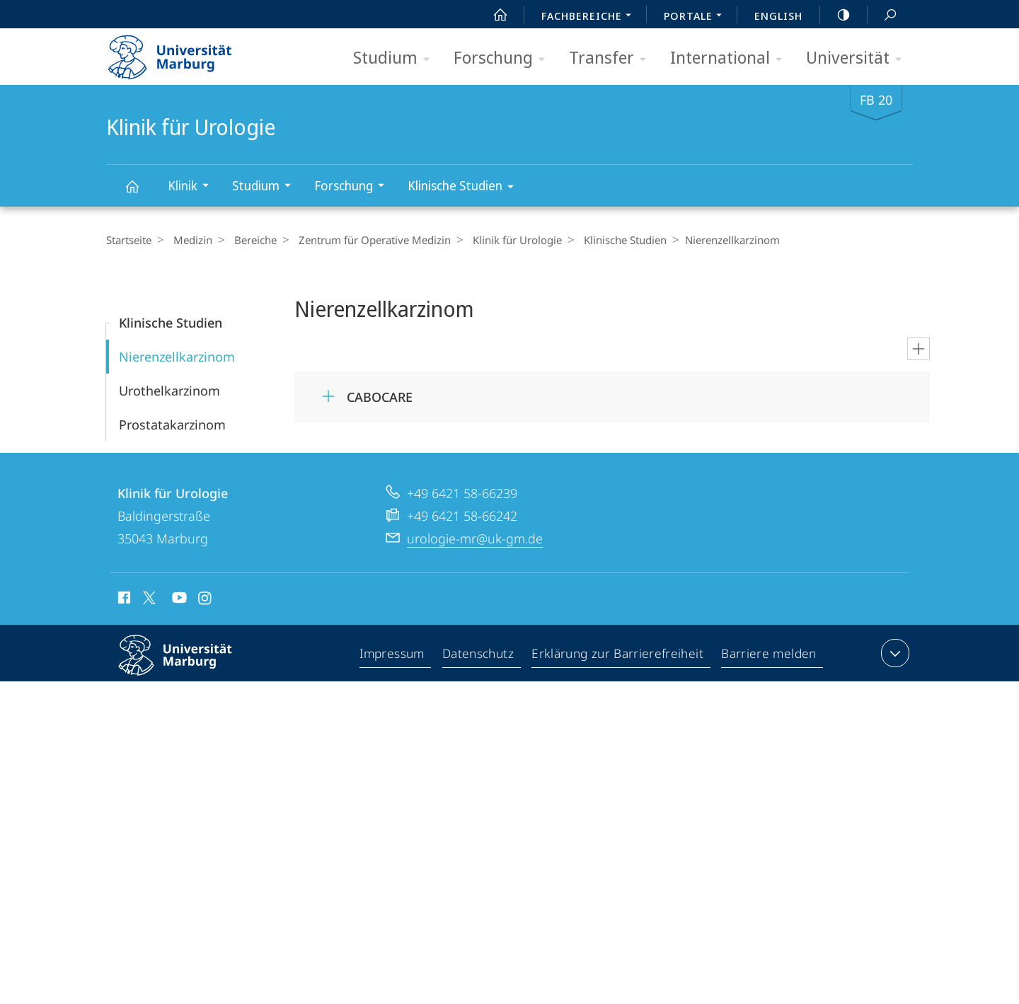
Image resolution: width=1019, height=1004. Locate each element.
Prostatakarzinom (172, 424)
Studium (396, 58)
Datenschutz (481, 655)
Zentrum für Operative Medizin (364, 240)
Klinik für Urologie (140, 193)
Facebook (123, 600)
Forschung (504, 58)
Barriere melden (769, 655)
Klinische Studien (465, 188)
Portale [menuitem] (697, 16)
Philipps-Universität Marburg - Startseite (182, 52)
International (730, 58)
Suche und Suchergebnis (882, 15)
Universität (858, 58)
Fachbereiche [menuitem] (590, 16)
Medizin (189, 240)
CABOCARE (380, 397)
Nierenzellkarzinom (177, 356)
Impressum (395, 655)
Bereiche (248, 240)
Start (492, 15)
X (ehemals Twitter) (147, 597)
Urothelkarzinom (169, 390)
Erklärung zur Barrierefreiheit (620, 655)
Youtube (178, 600)
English (778, 15)
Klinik (193, 187)
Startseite (128, 240)
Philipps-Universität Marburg (187, 666)
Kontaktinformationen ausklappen (893, 653)
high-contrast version (835, 15)
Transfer (612, 58)
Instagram (205, 600)
